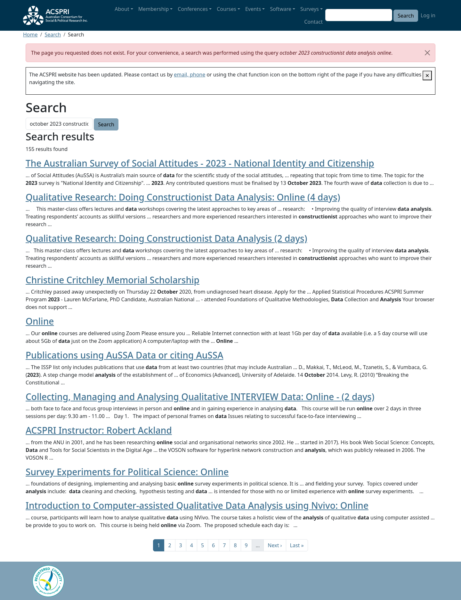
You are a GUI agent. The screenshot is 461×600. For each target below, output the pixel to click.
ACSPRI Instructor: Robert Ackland (99, 430)
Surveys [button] (309, 8)
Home (30, 34)
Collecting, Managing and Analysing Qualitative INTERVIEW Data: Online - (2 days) (200, 397)
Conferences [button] (193, 8)
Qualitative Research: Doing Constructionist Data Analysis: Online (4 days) (183, 197)
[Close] (427, 53)
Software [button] (280, 8)
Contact (313, 21)
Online (40, 321)
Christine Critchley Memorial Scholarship (112, 280)
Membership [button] (153, 8)
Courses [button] (226, 8)
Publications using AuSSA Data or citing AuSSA (124, 355)
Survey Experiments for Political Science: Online (127, 472)
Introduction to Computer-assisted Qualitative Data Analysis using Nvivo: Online (197, 505)
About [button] (122, 8)
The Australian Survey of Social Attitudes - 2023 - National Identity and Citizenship (200, 163)
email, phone (189, 74)
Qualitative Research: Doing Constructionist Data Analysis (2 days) (166, 238)
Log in (428, 15)
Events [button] (253, 8)
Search (52, 34)
